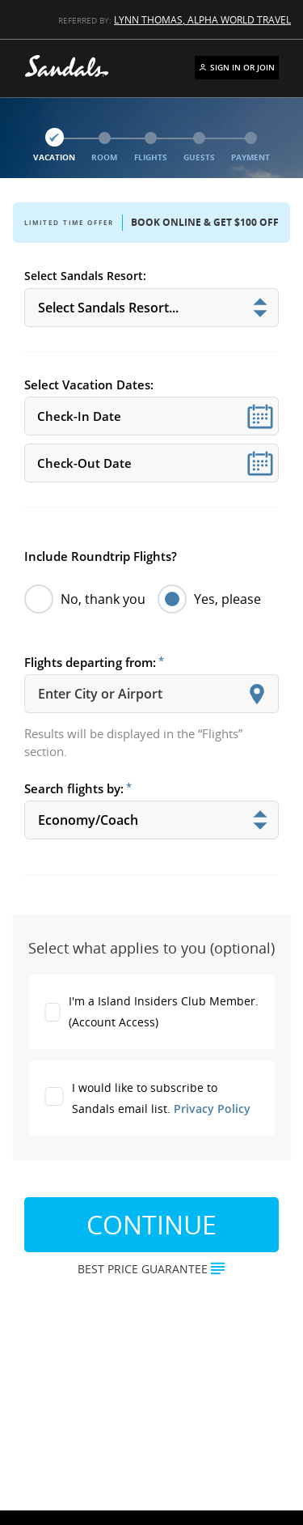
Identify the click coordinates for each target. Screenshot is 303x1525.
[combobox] (151, 693)
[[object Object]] (151, 307)
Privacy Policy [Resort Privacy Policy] (212, 1108)
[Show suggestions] (257, 693)
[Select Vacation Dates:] (151, 416)
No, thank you (84, 599)
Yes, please (209, 599)
